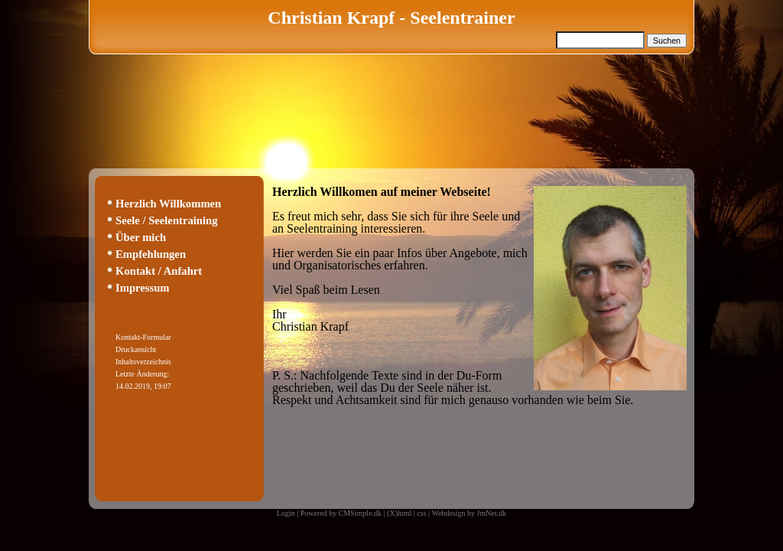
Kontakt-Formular (143, 337)
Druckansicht (135, 349)
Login (286, 513)
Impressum (142, 288)
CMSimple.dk (360, 513)
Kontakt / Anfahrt (158, 271)
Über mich (140, 237)
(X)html (399, 513)
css (421, 513)
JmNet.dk (492, 513)
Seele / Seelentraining (166, 220)
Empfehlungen (150, 254)
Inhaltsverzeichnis (143, 361)
